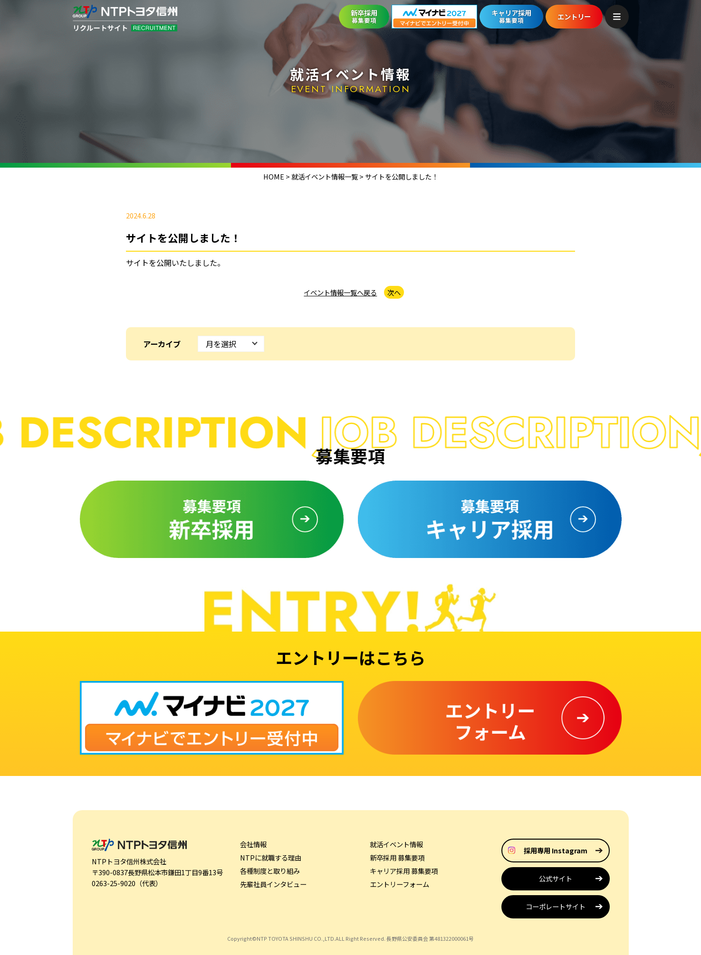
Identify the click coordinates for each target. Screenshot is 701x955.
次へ (394, 292)
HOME (273, 176)
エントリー (574, 16)
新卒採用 (364, 16)
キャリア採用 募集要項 (404, 871)
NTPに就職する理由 (270, 857)
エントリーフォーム (399, 884)
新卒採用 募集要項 (397, 857)
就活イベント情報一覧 (324, 176)
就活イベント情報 (396, 844)
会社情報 (253, 844)
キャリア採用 (511, 16)
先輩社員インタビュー (273, 884)
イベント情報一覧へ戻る (340, 292)
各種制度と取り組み (270, 871)
